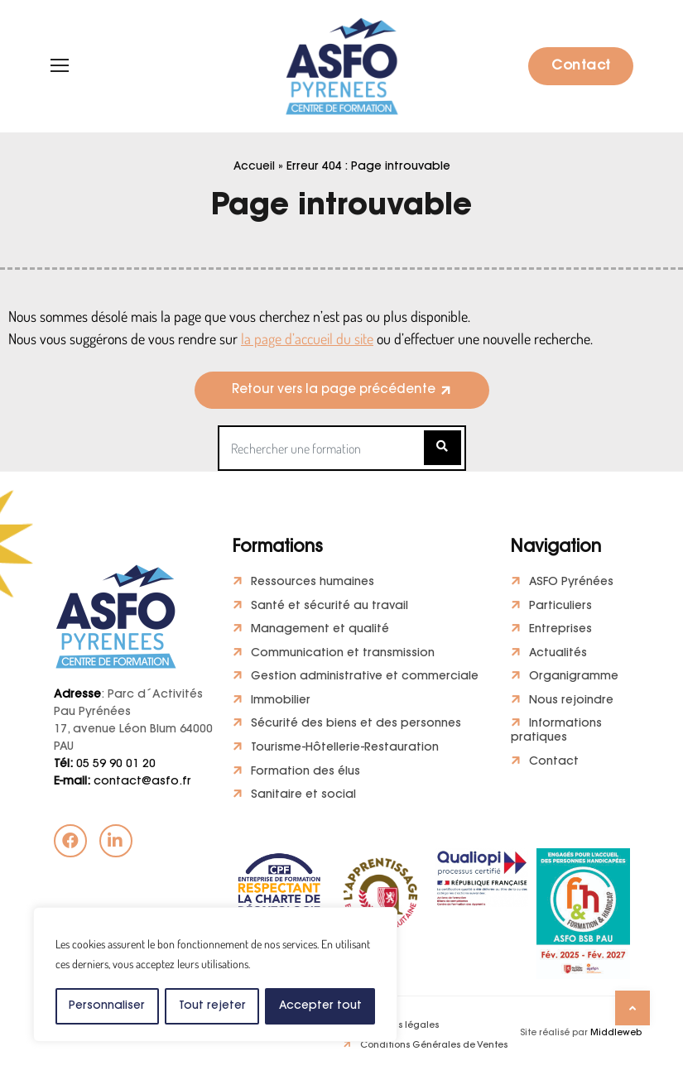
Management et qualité (320, 630)
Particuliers (560, 606)
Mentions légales (399, 1028)
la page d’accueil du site (307, 338)
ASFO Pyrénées (571, 582)
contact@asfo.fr (122, 782)
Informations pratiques (557, 733)
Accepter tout (320, 1006)
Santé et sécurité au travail (330, 606)
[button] (342, 390)
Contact (581, 66)
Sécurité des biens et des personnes (356, 726)
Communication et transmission (343, 654)
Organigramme (573, 678)
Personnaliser (107, 1006)
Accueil (254, 167)
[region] (215, 975)
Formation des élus (305, 774)
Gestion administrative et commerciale (365, 678)
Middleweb (616, 1036)
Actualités (558, 654)
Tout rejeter (212, 1006)
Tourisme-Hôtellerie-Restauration (345, 750)
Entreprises (560, 630)
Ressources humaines (312, 582)
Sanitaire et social (303, 798)
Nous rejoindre (571, 702)
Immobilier (280, 702)
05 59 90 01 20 (105, 764)
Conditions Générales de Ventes (433, 1048)
